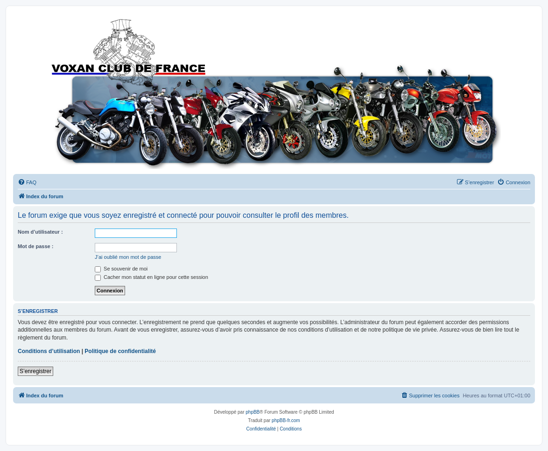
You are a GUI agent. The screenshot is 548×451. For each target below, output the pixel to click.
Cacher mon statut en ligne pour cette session (151, 277)
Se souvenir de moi (121, 268)
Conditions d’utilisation (49, 351)
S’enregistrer (35, 371)
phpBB (253, 412)
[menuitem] (27, 182)
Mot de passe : (35, 246)
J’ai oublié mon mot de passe (128, 257)
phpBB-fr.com (286, 420)
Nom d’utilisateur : (40, 232)
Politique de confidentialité (120, 351)
